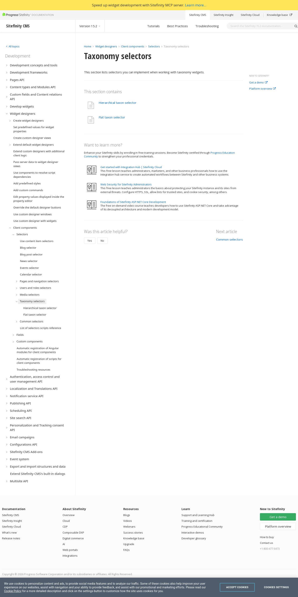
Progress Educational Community (202, 526)
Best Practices (177, 26)
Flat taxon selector (112, 117)
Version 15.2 (90, 26)
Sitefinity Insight (223, 15)
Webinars (129, 526)
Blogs (126, 515)
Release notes (11, 538)
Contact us (266, 543)
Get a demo (258, 82)
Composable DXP (73, 532)
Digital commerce (73, 538)
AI (64, 544)
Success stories (133, 532)
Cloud (66, 521)
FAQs (126, 550)
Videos (127, 521)
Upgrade (128, 544)
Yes (89, 240)
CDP (65, 526)
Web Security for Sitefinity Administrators (126, 184)
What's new (9, 532)
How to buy (267, 537)
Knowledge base (279, 15)
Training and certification (197, 521)
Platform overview (262, 88)
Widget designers (106, 46)
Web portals (70, 550)
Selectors (154, 46)
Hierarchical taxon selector (117, 103)
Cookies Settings (276, 587)
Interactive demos (193, 532)
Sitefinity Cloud (250, 15)
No (102, 240)
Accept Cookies (237, 587)
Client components (133, 46)
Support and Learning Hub (198, 515)
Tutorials (153, 26)
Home (87, 46)
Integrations (70, 555)
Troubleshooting (207, 26)
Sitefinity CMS (197, 15)
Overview (68, 515)
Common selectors (229, 239)
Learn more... (195, 5)
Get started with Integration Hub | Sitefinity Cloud (131, 167)
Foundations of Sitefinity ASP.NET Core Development (133, 202)
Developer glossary (194, 538)
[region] (149, 587)
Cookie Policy (12, 591)
